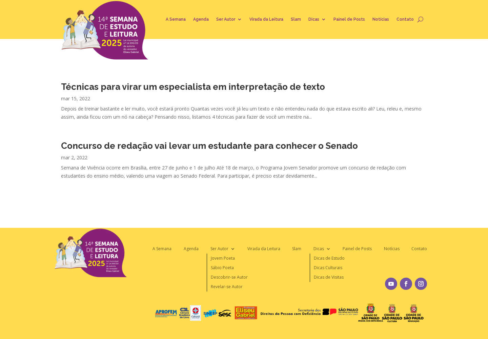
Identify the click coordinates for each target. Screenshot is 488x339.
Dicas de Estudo (329, 258)
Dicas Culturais (328, 268)
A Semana (176, 19)
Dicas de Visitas (329, 277)
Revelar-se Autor (227, 287)
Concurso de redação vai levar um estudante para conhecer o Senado (209, 146)
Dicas (313, 19)
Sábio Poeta (222, 268)
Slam (296, 19)
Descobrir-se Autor (229, 277)
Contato (405, 19)
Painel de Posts (349, 19)
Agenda (201, 19)
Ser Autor (225, 19)
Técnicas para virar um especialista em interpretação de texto (193, 87)
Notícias (380, 19)
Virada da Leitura (266, 19)
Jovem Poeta (223, 258)
